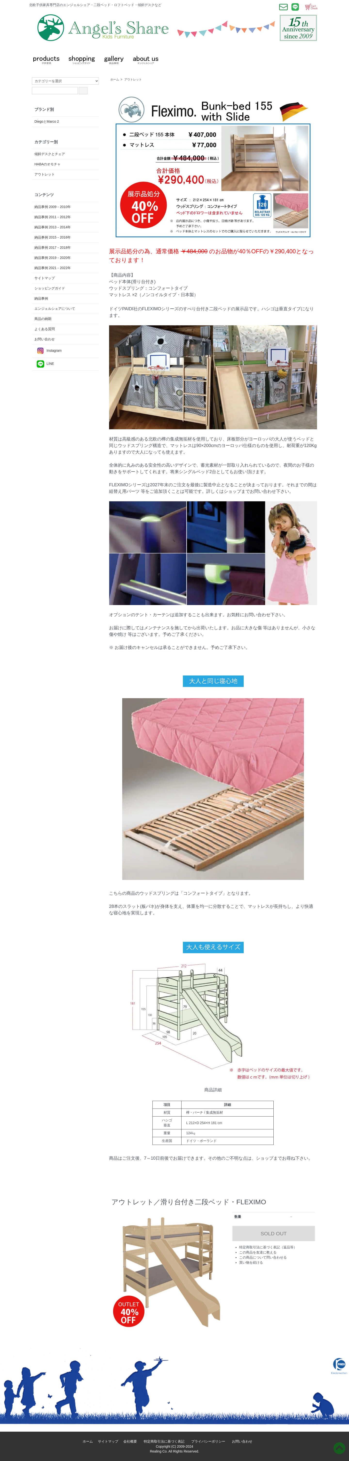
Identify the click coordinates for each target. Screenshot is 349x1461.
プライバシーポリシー (210, 1441)
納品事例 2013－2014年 (52, 227)
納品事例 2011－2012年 (52, 217)
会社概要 (131, 1441)
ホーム (114, 79)
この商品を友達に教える (258, 1252)
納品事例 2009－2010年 (52, 207)
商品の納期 (42, 319)
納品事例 (41, 298)
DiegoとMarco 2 (46, 121)
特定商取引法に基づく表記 (166, 1441)
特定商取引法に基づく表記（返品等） (268, 1247)
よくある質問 (44, 329)
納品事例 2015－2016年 (52, 237)
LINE (44, 364)
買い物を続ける (251, 1262)
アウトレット (133, 79)
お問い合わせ (44, 339)
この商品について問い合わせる (263, 1257)
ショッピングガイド (49, 288)
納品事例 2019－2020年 (52, 258)
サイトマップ (44, 278)
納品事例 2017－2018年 (52, 247)
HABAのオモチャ (47, 164)
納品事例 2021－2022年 (52, 268)
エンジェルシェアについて (54, 309)
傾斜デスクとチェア (49, 154)
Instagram (48, 351)
